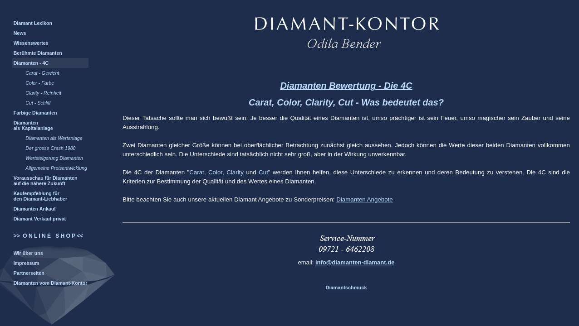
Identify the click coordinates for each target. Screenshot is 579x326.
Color (215, 172)
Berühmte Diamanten (38, 53)
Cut (263, 172)
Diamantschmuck (346, 287)
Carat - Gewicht (42, 73)
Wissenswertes (31, 43)
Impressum (26, 263)
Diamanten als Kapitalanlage (33, 125)
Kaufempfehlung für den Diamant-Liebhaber (40, 196)
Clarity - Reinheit (43, 93)
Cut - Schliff (37, 102)
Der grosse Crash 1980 (50, 148)
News (20, 33)
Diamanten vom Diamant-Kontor (51, 283)
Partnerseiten (29, 273)
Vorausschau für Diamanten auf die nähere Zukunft (46, 180)
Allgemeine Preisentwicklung (56, 168)
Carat (196, 172)
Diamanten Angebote (364, 199)
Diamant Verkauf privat (40, 218)
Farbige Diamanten (35, 112)
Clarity (235, 172)
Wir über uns (28, 253)
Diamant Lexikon (33, 23)
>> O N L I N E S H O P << (48, 236)
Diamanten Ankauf (35, 208)
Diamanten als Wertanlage (53, 138)
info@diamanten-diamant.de (354, 262)
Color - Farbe (39, 83)
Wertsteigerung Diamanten (54, 158)
